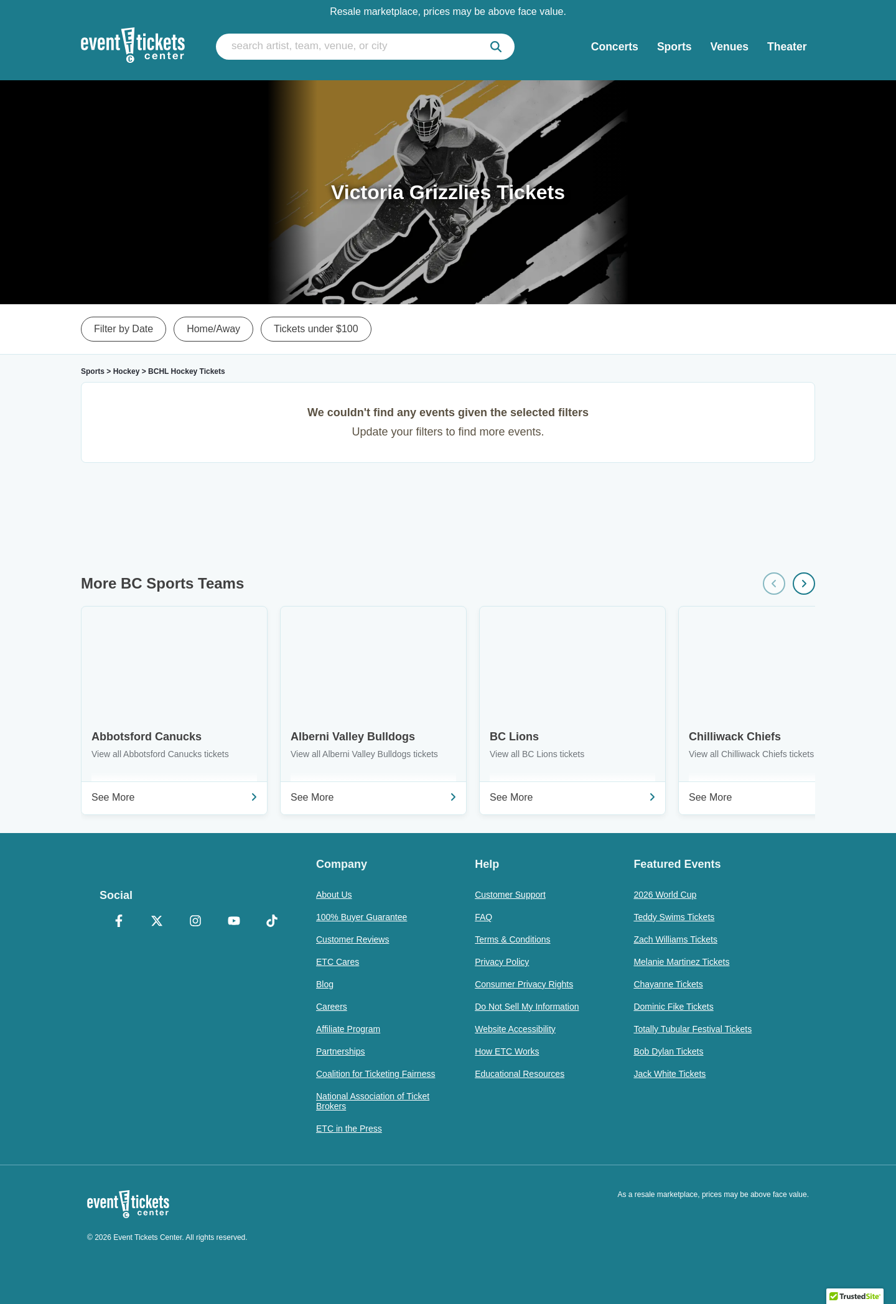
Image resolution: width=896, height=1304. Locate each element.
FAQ (483, 917)
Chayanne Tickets (667, 984)
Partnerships (340, 1051)
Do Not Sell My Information (527, 1007)
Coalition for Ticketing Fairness (375, 1074)
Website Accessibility (515, 1029)
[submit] (495, 46)
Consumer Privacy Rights (524, 984)
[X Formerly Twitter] (157, 922)
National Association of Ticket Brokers (372, 1101)
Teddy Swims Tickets (673, 917)
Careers (331, 1007)
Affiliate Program (348, 1029)
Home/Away (213, 329)
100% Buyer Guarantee (361, 917)
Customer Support (510, 895)
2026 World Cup (664, 895)
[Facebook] (119, 922)
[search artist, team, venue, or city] (365, 47)
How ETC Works (507, 1051)
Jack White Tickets (669, 1074)
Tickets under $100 (316, 329)
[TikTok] (272, 922)
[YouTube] (234, 922)
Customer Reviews (352, 939)
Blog (325, 984)
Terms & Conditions (512, 939)
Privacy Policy (502, 962)
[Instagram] (195, 922)
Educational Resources (519, 1074)
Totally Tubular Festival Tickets (692, 1029)
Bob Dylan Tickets (668, 1051)
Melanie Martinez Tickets (681, 962)
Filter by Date (123, 329)
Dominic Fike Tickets (673, 1007)
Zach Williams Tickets (675, 939)
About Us (334, 895)
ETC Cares (337, 962)
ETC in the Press (349, 1129)
